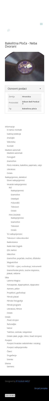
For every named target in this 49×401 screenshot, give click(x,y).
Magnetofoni (12, 262)
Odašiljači (15, 198)
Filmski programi (14, 305)
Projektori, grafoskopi (16, 292)
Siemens (10, 366)
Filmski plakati (13, 296)
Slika (7, 277)
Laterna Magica (13, 280)
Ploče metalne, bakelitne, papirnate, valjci (24, 165)
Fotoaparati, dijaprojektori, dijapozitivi (23, 284)
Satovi (9, 328)
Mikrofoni (11, 254)
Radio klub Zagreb (14, 246)
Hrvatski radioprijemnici (17, 184)
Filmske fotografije (15, 301)
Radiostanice (12, 242)
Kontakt (10, 146)
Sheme (8, 363)
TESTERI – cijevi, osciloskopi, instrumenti (24, 266)
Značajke (11, 138)
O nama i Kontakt (14, 130)
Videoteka (11, 142)
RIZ (10, 187)
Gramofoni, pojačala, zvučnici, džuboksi (23, 258)
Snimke (10, 359)
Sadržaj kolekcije (14, 134)
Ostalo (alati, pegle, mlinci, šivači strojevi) (24, 336)
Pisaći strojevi (13, 320)
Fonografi (11, 157)
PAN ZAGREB (14, 215)
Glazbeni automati (12, 150)
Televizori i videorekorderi (18, 238)
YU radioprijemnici (14, 234)
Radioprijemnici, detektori (16, 177)
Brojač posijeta (40, 388)
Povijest (8, 340)
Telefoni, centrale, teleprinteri (19, 332)
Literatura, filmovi (14, 309)
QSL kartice (12, 250)
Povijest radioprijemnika (17, 347)
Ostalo (10, 173)
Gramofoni (11, 161)
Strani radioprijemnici (16, 180)
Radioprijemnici (17, 190)
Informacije (10, 126)
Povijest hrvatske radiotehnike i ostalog (23, 343)
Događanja (11, 355)
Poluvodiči (15, 202)
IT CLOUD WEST (23, 381)
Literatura (11, 169)
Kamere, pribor (13, 288)
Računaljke (11, 324)
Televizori (15, 207)
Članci (9, 351)
